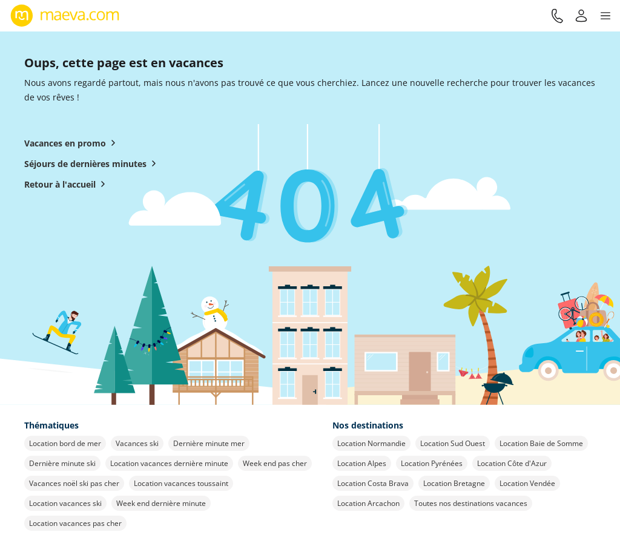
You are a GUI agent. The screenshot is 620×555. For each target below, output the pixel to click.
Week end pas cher (275, 463)
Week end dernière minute (161, 503)
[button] (605, 15)
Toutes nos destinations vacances (470, 503)
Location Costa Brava (373, 483)
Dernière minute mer (209, 443)
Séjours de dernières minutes (92, 163)
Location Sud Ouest (452, 443)
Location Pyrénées (432, 463)
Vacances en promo (72, 143)
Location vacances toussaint (181, 483)
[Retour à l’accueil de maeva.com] (65, 15)
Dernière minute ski (62, 463)
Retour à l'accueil (67, 184)
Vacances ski (137, 443)
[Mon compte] (581, 15)
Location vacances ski (65, 503)
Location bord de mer (65, 443)
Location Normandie (371, 443)
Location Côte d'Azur (512, 463)
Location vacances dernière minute (169, 463)
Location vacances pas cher (75, 523)
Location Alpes (361, 463)
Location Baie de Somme (541, 443)
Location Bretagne (454, 483)
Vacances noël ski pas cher (74, 483)
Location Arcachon (368, 503)
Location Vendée (527, 483)
